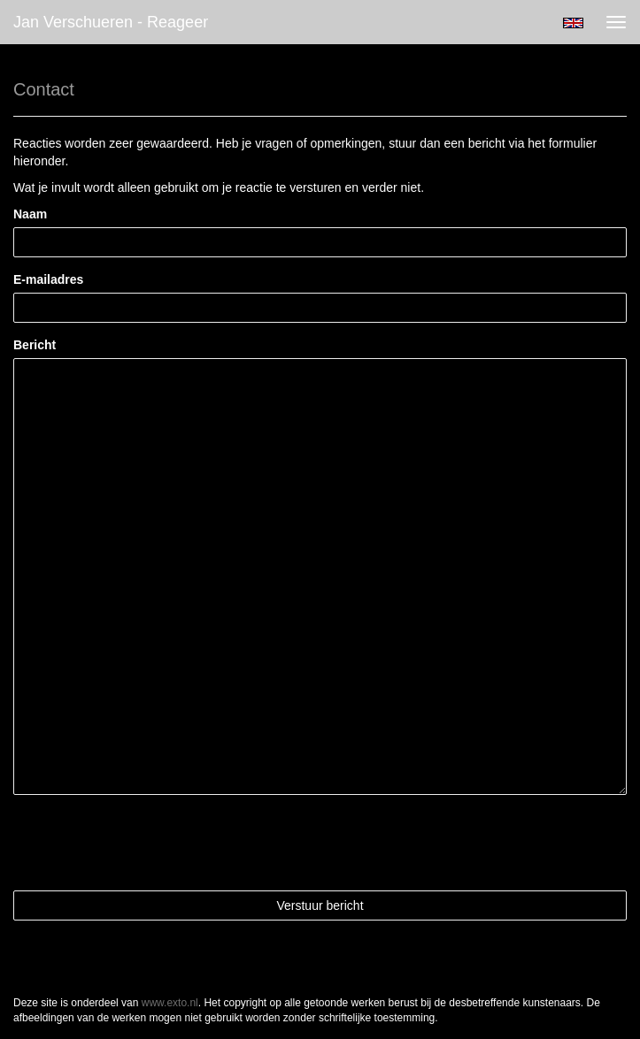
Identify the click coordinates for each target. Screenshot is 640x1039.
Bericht (34, 345)
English (573, 23)
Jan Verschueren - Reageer (110, 22)
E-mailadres (48, 279)
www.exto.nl (170, 1003)
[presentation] (147, 842)
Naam (30, 214)
